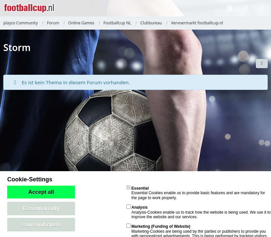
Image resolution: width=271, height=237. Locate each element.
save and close (41, 224)
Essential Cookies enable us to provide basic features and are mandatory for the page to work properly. (195, 193)
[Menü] (262, 8)
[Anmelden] (246, 8)
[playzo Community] (29, 8)
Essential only (41, 208)
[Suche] (229, 8)
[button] (262, 63)
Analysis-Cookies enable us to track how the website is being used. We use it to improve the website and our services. (198, 212)
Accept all (41, 192)
